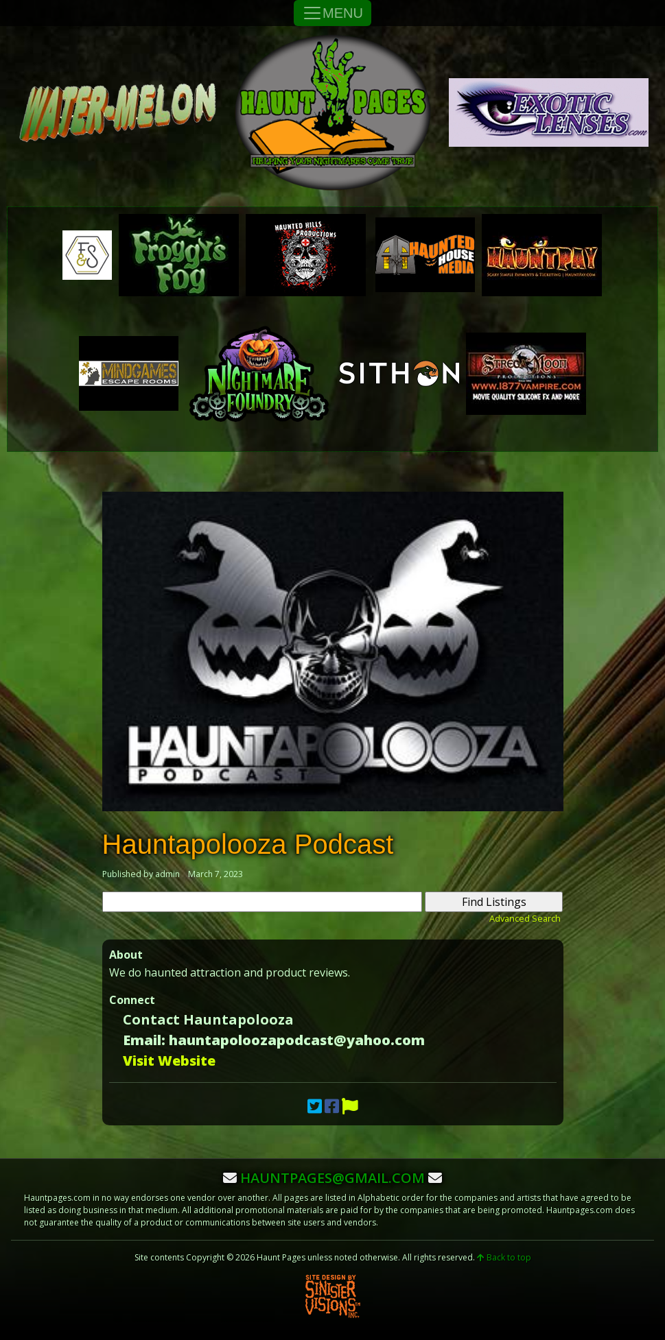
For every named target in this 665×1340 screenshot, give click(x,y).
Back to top (504, 1257)
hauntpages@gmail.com (332, 1178)
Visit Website (169, 1060)
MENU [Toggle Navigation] (332, 13)
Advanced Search (525, 918)
